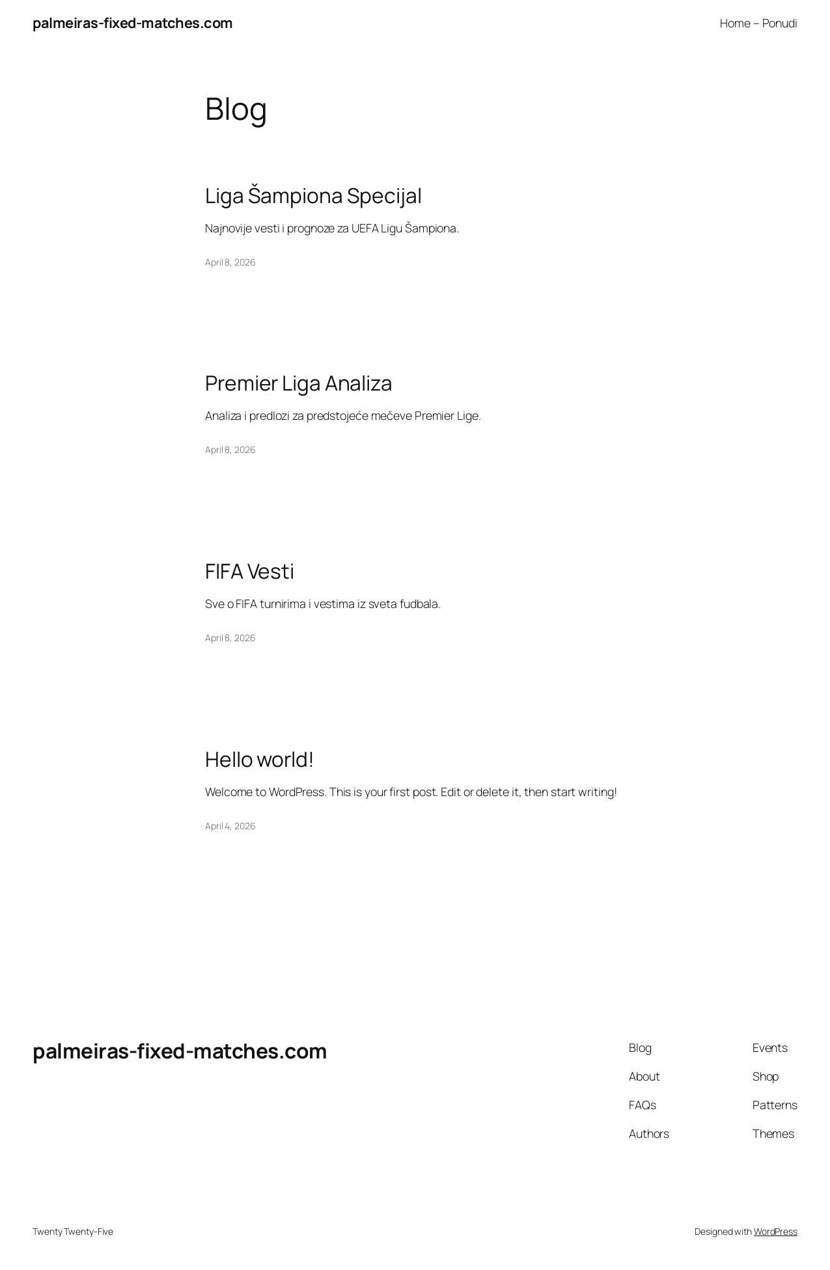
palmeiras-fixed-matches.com (133, 23)
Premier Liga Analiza (299, 383)
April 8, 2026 (230, 262)
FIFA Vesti (249, 571)
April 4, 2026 (230, 826)
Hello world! (259, 759)
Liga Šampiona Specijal (313, 196)
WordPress (775, 1231)
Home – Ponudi (758, 23)
